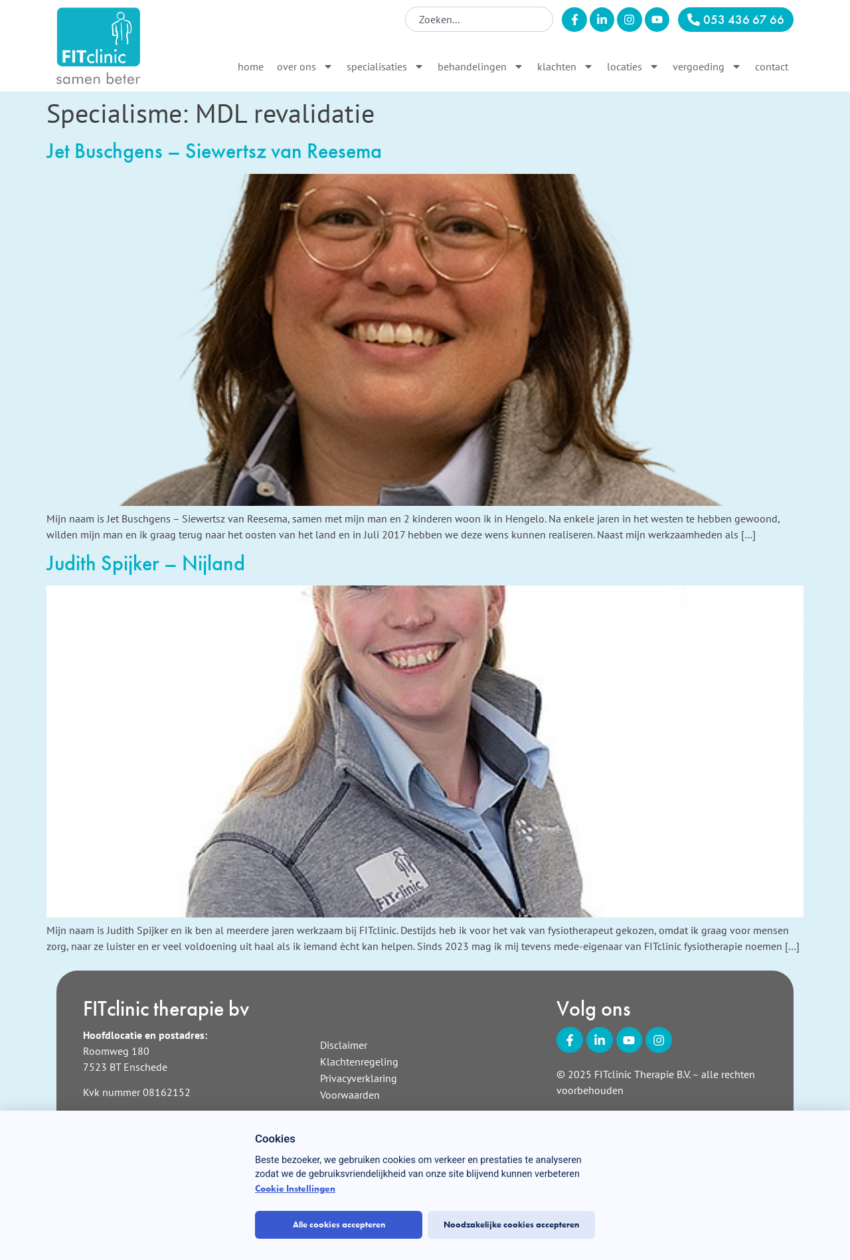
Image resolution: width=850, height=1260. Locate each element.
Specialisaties (385, 66)
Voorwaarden (350, 1094)
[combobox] (479, 19)
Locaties (633, 66)
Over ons (305, 66)
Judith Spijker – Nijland (145, 563)
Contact (771, 66)
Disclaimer (343, 1045)
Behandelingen (481, 66)
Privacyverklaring (358, 1078)
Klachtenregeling (359, 1061)
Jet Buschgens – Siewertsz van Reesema (214, 151)
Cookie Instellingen (295, 1188)
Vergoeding (707, 66)
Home (251, 66)
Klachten (565, 66)
